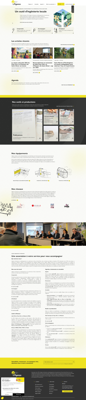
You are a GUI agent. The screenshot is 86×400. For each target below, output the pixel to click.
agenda (53, 273)
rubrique (48, 300)
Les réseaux (14, 200)
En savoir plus (14, 286)
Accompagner (51, 386)
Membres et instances (39, 386)
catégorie (58, 305)
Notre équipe (37, 388)
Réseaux (50, 393)
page (60, 295)
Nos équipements (38, 389)
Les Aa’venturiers (52, 333)
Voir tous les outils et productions (65, 106)
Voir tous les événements (68, 85)
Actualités (36, 4)
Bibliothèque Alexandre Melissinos (21, 180)
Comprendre (51, 384)
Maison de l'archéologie (43, 180)
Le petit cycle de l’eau (56, 328)
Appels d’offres (38, 393)
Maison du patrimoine (64, 180)
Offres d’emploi (38, 391)
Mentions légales (15, 396)
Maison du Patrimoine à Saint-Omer (18, 325)
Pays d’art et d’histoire (53, 389)
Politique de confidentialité (69, 363)
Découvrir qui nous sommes (26, 22)
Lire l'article (15, 71)
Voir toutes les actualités (68, 44)
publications (50, 339)
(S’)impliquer (51, 388)
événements (49, 286)
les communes (52, 347)
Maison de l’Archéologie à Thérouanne (19, 324)
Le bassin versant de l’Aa (56, 331)
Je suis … (61, 4)
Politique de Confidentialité (28, 396)
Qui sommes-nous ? (38, 384)
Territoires (51, 391)
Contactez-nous (70, 4)
